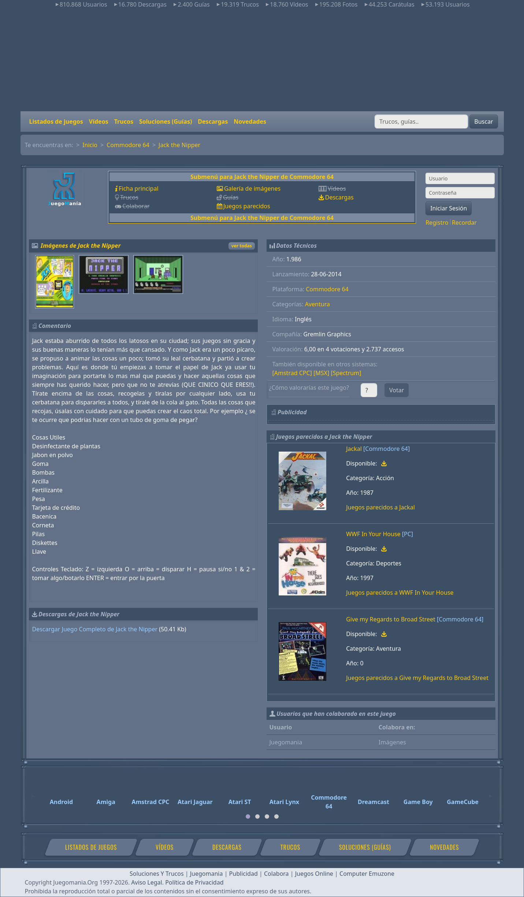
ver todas (241, 246)
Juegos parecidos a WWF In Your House (399, 592)
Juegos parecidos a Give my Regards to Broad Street (417, 678)
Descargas (213, 121)
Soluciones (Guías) (165, 121)
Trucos (123, 121)
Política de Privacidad (194, 882)
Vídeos (98, 121)
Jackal (354, 449)
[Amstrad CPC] (292, 373)
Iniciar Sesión (448, 208)
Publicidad (243, 874)
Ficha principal (138, 188)
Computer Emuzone (366, 874)
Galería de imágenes (252, 188)
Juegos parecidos (246, 206)
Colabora (276, 874)
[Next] (490, 792)
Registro (436, 222)
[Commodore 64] (386, 449)
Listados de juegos (56, 121)
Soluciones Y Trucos (157, 874)
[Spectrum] (346, 373)
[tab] (248, 816)
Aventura (317, 304)
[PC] (407, 534)
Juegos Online (314, 874)
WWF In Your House (373, 534)
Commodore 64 (128, 145)
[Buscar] (421, 121)
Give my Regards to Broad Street (390, 619)
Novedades (250, 121)
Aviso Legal (146, 882)
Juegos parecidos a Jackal (380, 507)
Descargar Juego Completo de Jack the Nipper (95, 629)
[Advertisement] (262, 60)
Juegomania (206, 874)
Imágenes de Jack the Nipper (80, 246)
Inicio (89, 145)
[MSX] (321, 373)
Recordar (464, 222)
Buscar (483, 121)
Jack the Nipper (179, 145)
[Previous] (33, 792)
